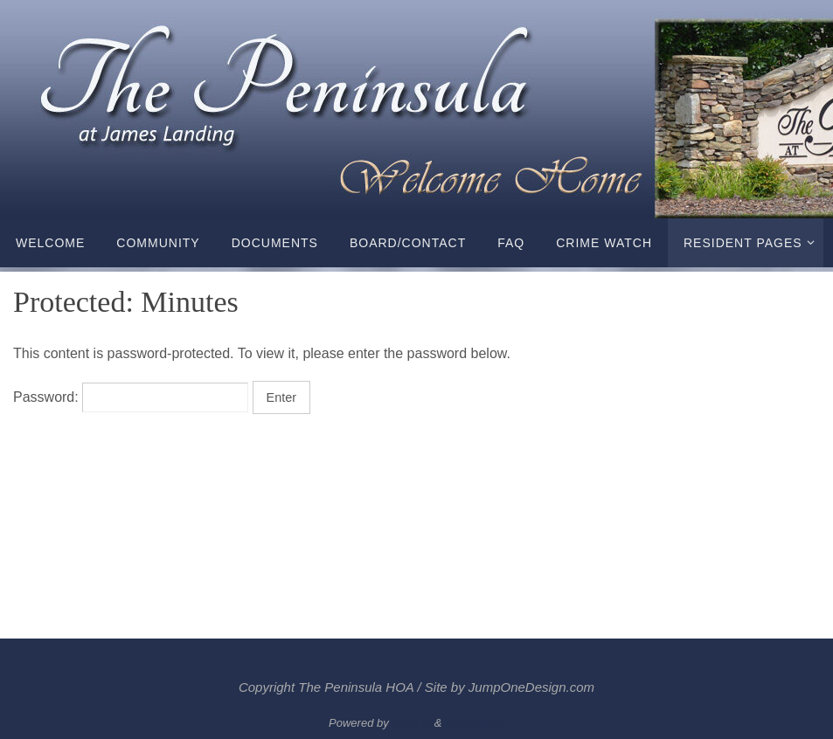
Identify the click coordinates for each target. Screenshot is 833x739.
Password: (130, 397)
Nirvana (411, 722)
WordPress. (474, 722)
